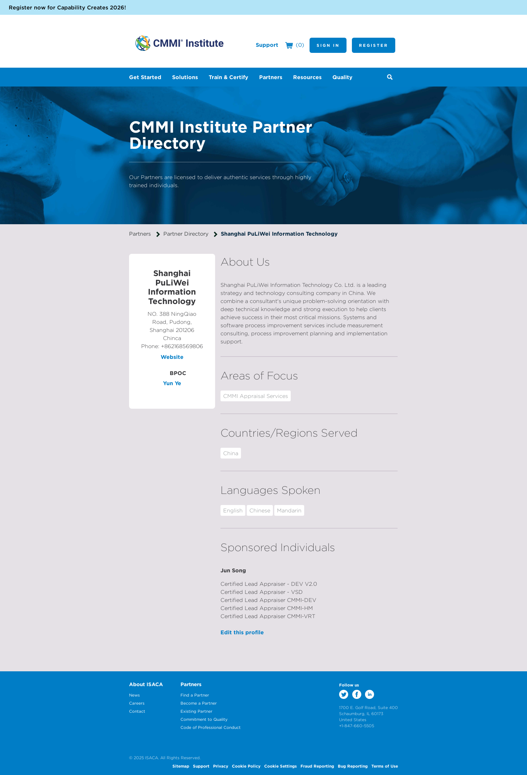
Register (373, 45)
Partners (140, 233)
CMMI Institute (179, 43)
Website (172, 356)
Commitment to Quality (204, 719)
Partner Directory (185, 233)
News (134, 695)
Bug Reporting (353, 766)
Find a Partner (194, 695)
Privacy (220, 766)
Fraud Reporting (317, 766)
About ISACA (146, 684)
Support (267, 44)
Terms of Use (384, 766)
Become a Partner (198, 703)
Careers (137, 703)
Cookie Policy (246, 766)
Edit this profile (242, 632)
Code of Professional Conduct (210, 727)
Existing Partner (196, 711)
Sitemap (180, 766)
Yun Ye (172, 383)
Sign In (328, 45)
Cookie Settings (280, 766)
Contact (137, 711)
